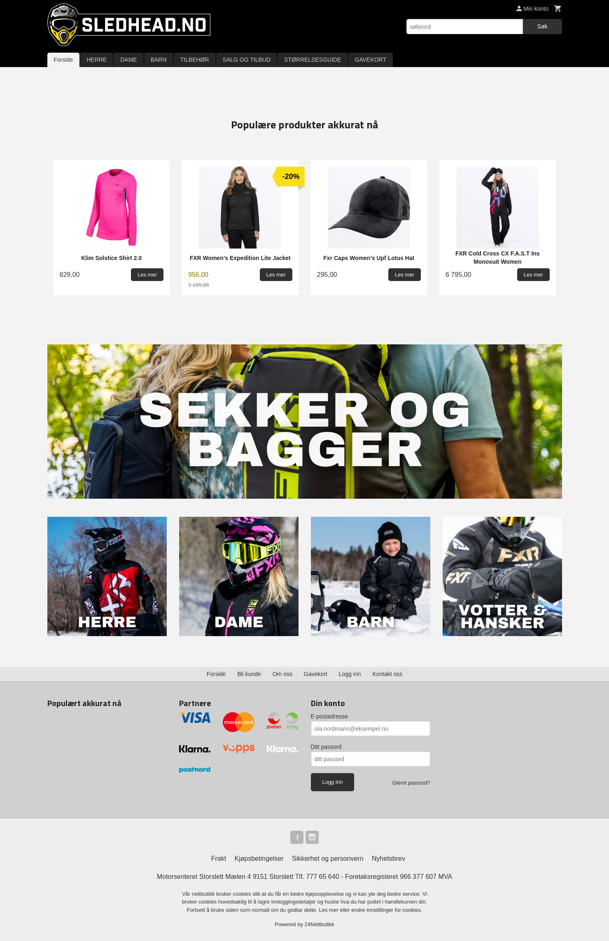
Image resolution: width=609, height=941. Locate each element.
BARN (159, 59)
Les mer (329, 910)
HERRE (96, 59)
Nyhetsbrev (388, 858)
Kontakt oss (387, 674)
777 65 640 (322, 876)
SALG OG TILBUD (247, 59)
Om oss (282, 674)
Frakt (218, 858)
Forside (63, 59)
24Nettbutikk (319, 924)
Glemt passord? (411, 783)
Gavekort (315, 674)
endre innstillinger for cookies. (386, 910)
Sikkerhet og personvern (327, 858)
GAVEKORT (371, 59)
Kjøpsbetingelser (259, 858)
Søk (542, 26)
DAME (128, 59)
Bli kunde (249, 674)
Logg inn (350, 674)
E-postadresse (329, 716)
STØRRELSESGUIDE (312, 59)
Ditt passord (326, 747)
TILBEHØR (194, 59)
